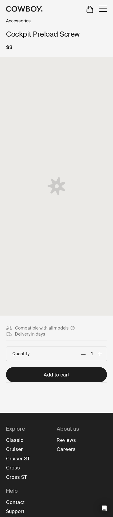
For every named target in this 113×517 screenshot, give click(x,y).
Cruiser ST (18, 459)
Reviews (66, 440)
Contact (15, 502)
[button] (104, 508)
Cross (13, 468)
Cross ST (16, 477)
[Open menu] (103, 9)
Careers (66, 449)
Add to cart (57, 375)
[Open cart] (89, 9)
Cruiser (14, 449)
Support (15, 511)
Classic (14, 440)
